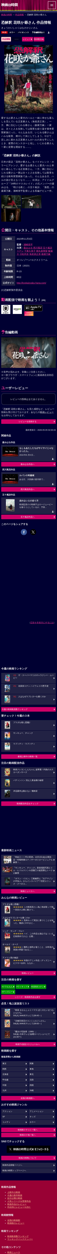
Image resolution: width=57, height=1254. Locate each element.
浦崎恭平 (28, 244)
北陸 (32, 1080)
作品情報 (19, 14)
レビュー (27, 39)
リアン (20, 251)
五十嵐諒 (47, 247)
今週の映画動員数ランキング (15, 709)
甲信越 (5, 1080)
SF (3, 1117)
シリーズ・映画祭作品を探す (27, 997)
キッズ (33, 1117)
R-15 (4, 32)
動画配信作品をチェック (27, 803)
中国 (4, 1085)
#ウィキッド (21, 986)
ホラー (12, 32)
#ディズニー (7, 992)
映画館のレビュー (15, 1223)
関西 (4, 1069)
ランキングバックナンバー (20, 1239)
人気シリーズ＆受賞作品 (19, 1201)
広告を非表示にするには (42, 622)
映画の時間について (27, 1158)
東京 (4, 1064)
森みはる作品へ (28, 464)
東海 (32, 1069)
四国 (32, 1085)
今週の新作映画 (14, 1195)
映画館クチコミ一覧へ (28, 1130)
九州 (4, 1090)
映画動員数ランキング (18, 1236)
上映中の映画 (13, 1192)
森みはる (28, 247)
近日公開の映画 (14, 1198)
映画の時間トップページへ (14, 1171)
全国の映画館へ (28, 1098)
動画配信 (38, 39)
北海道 (5, 1074)
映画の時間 (6, 14)
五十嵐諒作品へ (28, 517)
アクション (7, 1111)
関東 (32, 1064)
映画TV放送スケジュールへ (28, 1044)
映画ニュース (13, 1252)
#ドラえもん (7, 986)
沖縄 (32, 1090)
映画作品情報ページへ (12, 1165)
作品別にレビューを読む (19, 1207)
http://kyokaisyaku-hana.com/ (31, 283)
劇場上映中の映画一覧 (28, 756)
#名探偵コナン (37, 986)
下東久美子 (30, 251)
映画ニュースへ (28, 891)
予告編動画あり (38, 32)
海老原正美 (35, 254)
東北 (32, 1074)
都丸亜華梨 (42, 251)
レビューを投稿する (27, 421)
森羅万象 (45, 254)
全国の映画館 (13, 1220)
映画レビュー (28, 973)
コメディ (6, 1122)
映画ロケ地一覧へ (28, 1135)
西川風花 (37, 247)
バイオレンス (23, 32)
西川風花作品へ (28, 489)
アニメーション (36, 1111)
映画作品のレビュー (16, 1204)
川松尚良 (24, 254)
